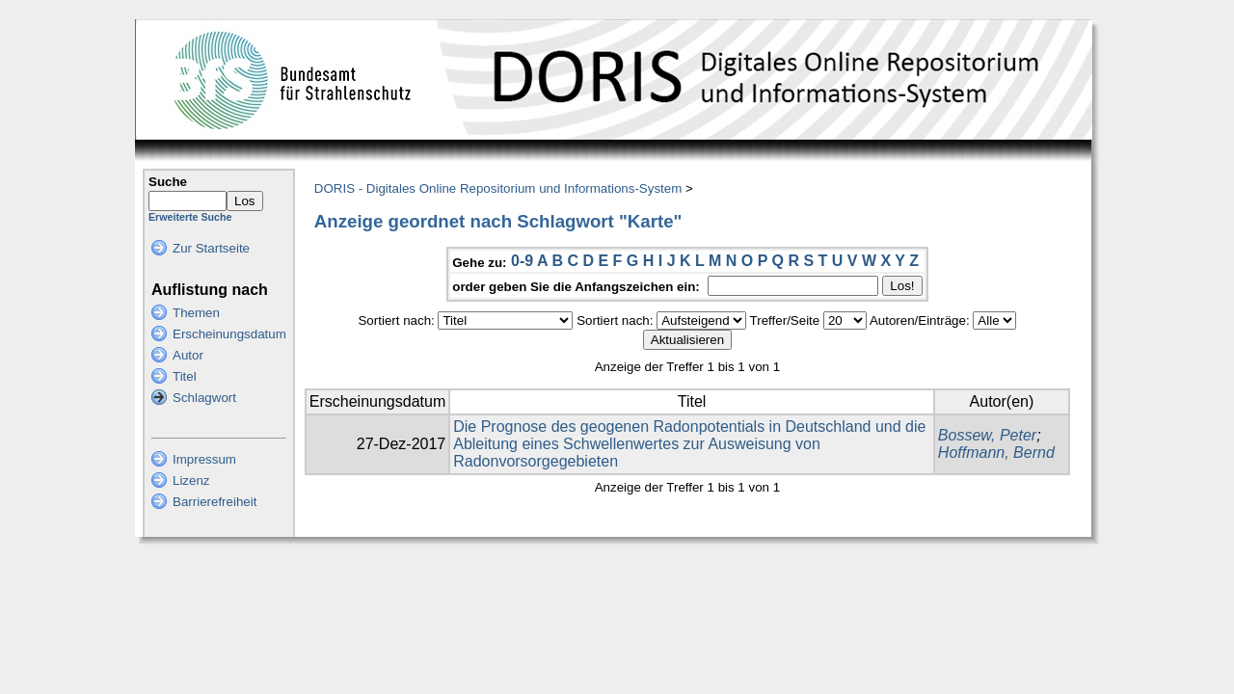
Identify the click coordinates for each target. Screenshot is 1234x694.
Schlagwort (204, 397)
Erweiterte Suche (189, 217)
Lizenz (191, 480)
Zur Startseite (211, 248)
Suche (167, 181)
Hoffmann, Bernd (996, 452)
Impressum (204, 459)
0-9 (522, 261)
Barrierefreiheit (214, 501)
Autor (188, 355)
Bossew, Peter (987, 435)
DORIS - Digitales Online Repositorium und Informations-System (498, 188)
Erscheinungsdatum (229, 334)
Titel (185, 376)
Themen (196, 313)
